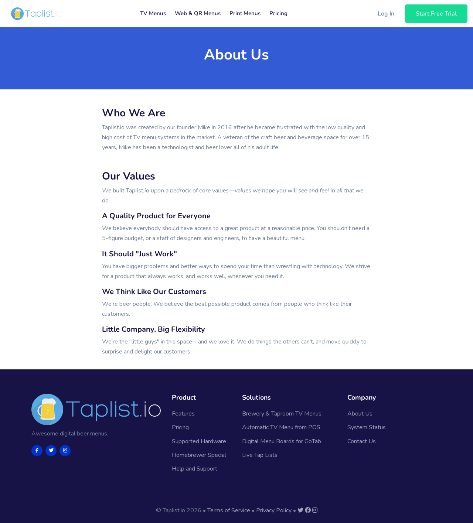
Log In (386, 14)
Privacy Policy (274, 510)
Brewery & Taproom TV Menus (281, 414)
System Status (366, 427)
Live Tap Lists (260, 455)
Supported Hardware (199, 441)
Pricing (278, 13)
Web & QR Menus (198, 13)
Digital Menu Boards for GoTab (281, 441)
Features (183, 414)
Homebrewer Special (199, 455)
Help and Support (194, 469)
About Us (359, 414)
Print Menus (245, 13)
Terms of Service (228, 510)
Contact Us (361, 441)
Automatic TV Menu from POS (281, 427)
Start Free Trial (436, 14)
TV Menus (153, 13)
